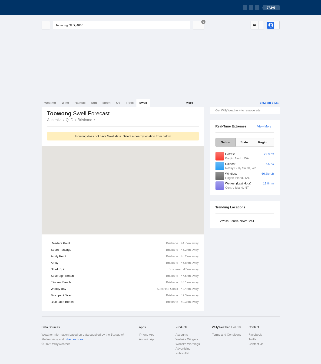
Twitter (252, 339)
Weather (50, 102)
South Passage (125, 249)
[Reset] (178, 25)
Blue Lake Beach (125, 302)
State (244, 142)
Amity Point (125, 256)
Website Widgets (186, 339)
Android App (147, 339)
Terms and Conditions (226, 334)
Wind (65, 102)
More (189, 102)
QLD (69, 120)
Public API (182, 353)
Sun (94, 102)
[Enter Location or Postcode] (121, 25)
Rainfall (80, 102)
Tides (130, 102)
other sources (74, 339)
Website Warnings (187, 344)
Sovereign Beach (125, 276)
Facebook (255, 334)
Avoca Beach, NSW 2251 (237, 221)
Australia (54, 120)
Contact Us (255, 344)
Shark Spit (125, 269)
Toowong (97, 119)
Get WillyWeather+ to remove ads (238, 110)
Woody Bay (125, 289)
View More (264, 126)
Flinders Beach (125, 282)
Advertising (182, 348)
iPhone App (147, 334)
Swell (143, 102)
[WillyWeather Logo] (63, 8)
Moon (107, 102)
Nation (225, 142)
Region (263, 142)
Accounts (181, 334)
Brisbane (85, 120)
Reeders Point (125, 243)
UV (118, 102)
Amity (125, 262)
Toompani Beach (125, 295)
